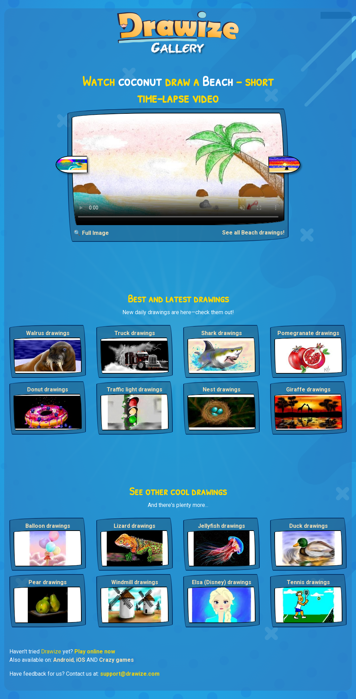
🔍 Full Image (91, 233)
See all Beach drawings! (253, 232)
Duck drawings (308, 526)
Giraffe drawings (308, 389)
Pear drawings (48, 582)
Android (63, 660)
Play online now (94, 651)
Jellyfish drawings (221, 526)
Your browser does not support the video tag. (178, 169)
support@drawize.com (130, 673)
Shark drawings (221, 333)
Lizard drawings (134, 526)
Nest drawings (222, 389)
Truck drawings (134, 333)
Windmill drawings (134, 582)
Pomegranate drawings (308, 333)
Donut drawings (47, 389)
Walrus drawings (48, 333)
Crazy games (116, 660)
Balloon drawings (47, 526)
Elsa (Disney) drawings (221, 582)
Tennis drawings (308, 582)
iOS (80, 660)
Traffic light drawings (134, 389)
